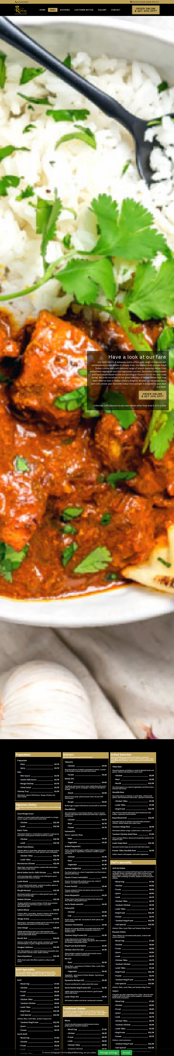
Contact (115, 10)
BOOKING (65, 10)
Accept (126, 1052)
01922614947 (22, 2)
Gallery (102, 10)
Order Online (146, 9)
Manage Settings (109, 1052)
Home (42, 10)
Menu (53, 10)
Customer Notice (83, 10)
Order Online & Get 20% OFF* (153, 395)
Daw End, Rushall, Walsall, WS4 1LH (144, 2)
